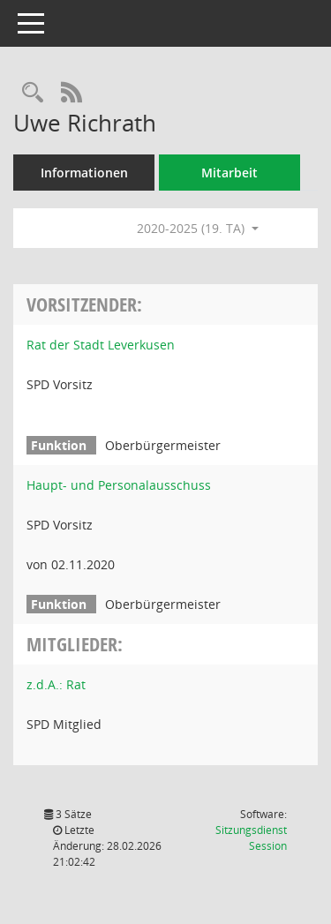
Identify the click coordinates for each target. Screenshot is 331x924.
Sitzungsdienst (251, 838)
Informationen (84, 172)
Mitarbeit (229, 172)
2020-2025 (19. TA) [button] (198, 228)
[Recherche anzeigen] (32, 93)
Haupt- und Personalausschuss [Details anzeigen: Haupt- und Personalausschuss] (118, 485)
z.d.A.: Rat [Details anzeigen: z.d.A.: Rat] (56, 684)
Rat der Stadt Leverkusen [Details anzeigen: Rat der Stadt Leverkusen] (100, 344)
